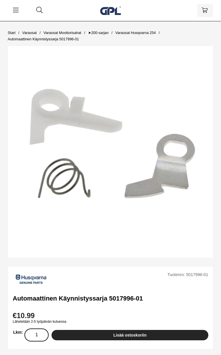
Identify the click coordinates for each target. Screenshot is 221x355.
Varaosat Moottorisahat (62, 33)
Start (12, 33)
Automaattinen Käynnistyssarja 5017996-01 (43, 39)
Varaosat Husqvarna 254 (135, 33)
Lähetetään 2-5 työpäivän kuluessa (39, 322)
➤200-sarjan (98, 33)
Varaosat (29, 33)
